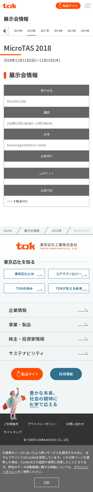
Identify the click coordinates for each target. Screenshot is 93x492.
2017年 (45, 30)
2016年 (58, 30)
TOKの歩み (24, 288)
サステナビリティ (26, 353)
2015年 (71, 30)
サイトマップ (13, 432)
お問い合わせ (75, 424)
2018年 (31, 30)
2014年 (85, 30)
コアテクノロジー (69, 273)
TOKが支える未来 (69, 288)
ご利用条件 (11, 424)
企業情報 (18, 310)
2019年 (18, 30)
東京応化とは (24, 273)
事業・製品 (20, 324)
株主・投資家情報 (26, 339)
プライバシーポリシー (42, 424)
